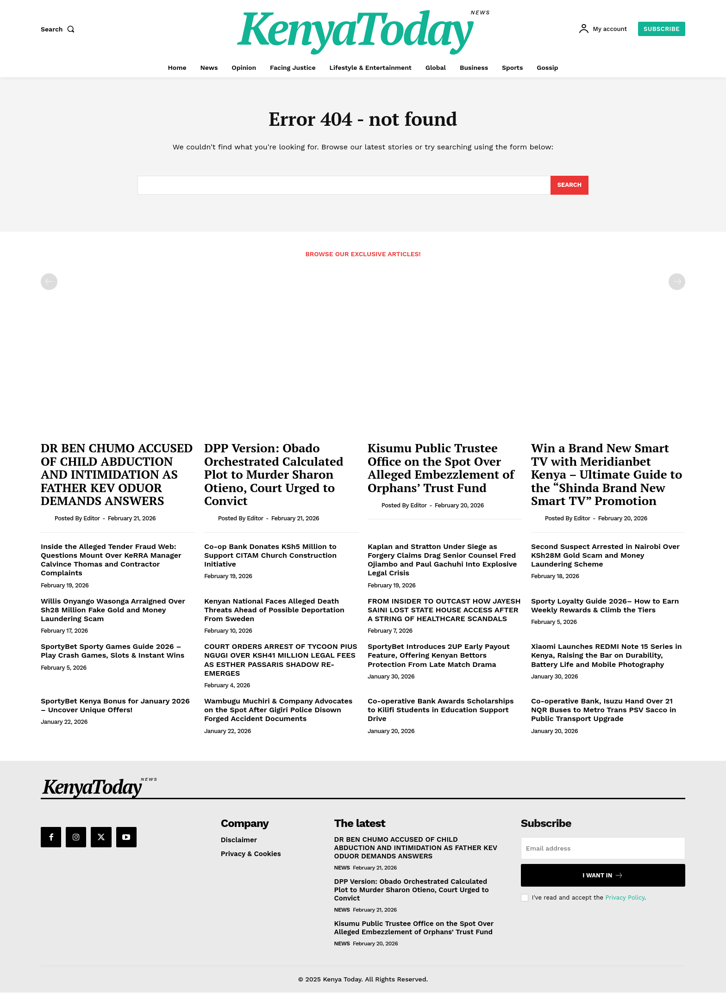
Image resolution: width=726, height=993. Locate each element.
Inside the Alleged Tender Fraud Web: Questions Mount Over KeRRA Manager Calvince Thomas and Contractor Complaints (111, 561)
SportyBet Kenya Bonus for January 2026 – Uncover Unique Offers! (115, 706)
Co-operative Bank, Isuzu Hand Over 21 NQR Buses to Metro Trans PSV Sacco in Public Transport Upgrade (603, 710)
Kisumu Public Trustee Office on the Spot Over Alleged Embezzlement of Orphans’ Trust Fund (441, 468)
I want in (602, 876)
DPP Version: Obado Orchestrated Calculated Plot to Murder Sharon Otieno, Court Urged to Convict (274, 475)
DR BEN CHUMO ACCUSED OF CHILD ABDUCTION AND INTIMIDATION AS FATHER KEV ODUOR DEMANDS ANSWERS (117, 475)
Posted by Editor (77, 519)
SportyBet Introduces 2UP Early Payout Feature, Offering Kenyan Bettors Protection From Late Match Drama (439, 656)
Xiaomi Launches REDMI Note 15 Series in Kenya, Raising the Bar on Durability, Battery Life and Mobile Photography (606, 656)
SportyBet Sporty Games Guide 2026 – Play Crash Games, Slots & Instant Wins (114, 651)
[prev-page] (49, 282)
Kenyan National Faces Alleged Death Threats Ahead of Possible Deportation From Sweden (274, 610)
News (342, 868)
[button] (60, 29)
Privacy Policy (624, 897)
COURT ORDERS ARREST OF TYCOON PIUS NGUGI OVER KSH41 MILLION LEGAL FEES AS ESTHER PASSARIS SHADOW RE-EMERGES (280, 660)
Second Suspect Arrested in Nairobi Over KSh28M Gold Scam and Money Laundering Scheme (605, 556)
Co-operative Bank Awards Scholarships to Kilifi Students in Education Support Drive (441, 710)
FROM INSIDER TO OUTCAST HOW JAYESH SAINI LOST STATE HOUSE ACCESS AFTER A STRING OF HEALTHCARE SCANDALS (444, 610)
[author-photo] (47, 519)
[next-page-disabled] (677, 282)
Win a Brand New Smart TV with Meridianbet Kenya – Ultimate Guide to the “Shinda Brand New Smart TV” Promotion (606, 475)
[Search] (569, 186)
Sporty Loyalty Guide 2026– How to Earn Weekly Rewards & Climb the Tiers (605, 606)
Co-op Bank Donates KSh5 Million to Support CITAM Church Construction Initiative (270, 556)
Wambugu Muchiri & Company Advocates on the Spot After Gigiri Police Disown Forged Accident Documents (278, 710)
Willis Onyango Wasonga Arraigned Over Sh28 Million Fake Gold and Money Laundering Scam (113, 610)
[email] (603, 849)
